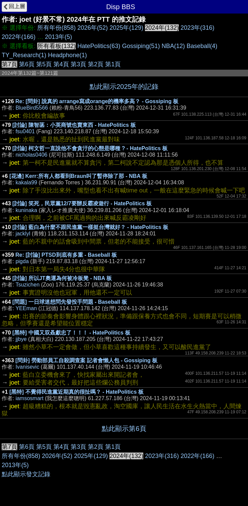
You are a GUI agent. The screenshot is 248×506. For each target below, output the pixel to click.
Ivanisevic (27, 367)
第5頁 (44, 64)
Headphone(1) (67, 55)
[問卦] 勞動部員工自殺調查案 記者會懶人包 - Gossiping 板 (86, 360)
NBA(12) (173, 46)
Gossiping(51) (141, 46)
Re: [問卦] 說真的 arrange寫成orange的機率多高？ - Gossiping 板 (97, 101)
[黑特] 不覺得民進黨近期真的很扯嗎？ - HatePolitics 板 (76, 392)
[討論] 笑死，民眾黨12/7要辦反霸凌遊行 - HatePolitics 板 (82, 203)
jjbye (21, 339)
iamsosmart (30, 398)
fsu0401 (25, 131)
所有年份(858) (56, 27)
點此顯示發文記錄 (26, 474)
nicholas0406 (31, 155)
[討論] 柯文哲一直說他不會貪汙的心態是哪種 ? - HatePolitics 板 (90, 148)
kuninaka (26, 210)
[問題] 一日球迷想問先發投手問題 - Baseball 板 (70, 302)
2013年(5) (58, 36)
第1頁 (113, 64)
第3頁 (78, 64)
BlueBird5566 (32, 108)
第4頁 (61, 64)
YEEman (26, 308)
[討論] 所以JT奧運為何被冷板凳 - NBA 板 (62, 278)
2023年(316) (197, 27)
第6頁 (26, 64)
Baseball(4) (202, 46)
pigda (22, 261)
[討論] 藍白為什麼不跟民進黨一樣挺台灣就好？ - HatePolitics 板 (90, 227)
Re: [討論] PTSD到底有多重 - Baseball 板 (66, 255)
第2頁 (95, 64)
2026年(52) (92, 27)
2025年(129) (126, 27)
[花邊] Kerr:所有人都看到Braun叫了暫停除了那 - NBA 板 (78, 176)
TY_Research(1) (24, 55)
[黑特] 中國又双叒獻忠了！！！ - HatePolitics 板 (71, 333)
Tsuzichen (28, 285)
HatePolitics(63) (98, 46)
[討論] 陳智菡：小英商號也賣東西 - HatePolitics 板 (74, 125)
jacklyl (23, 233)
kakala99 (26, 182)
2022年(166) (18, 36)
